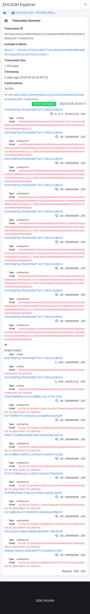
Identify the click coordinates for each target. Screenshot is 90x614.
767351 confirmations (43, 104)
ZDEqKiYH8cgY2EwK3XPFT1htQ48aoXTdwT (33, 545)
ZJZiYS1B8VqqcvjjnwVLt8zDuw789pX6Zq (33, 469)
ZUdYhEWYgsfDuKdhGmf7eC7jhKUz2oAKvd (33, 110)
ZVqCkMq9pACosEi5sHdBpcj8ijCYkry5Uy (33, 392)
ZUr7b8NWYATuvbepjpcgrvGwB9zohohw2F (33, 411)
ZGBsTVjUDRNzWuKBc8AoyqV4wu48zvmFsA (33, 430)
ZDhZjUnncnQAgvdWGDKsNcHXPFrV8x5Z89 (33, 526)
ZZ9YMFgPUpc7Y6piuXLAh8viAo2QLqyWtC (33, 487)
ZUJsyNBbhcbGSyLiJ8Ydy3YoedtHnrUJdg (33, 449)
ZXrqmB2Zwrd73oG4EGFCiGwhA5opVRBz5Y (33, 507)
